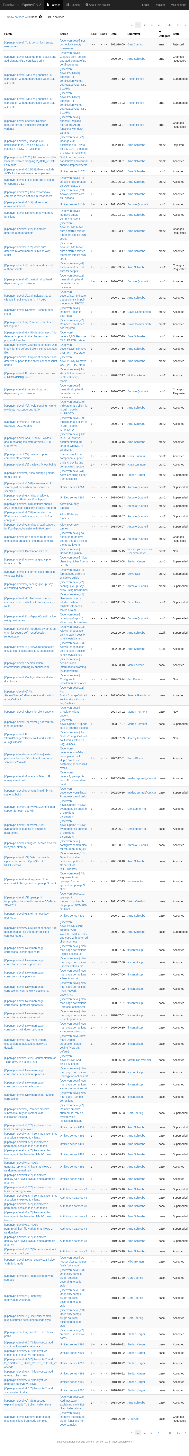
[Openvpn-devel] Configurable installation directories (73, 679)
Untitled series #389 (72, 1381)
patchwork (62, 1441)
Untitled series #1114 (73, 204)
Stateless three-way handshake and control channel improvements (74, 161)
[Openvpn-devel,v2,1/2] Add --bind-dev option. (72, 1059)
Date (114, 33)
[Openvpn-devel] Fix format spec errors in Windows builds (72, 573)
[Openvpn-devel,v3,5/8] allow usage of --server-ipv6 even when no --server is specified (28, 487)
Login (145, 4)
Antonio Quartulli (137, 204)
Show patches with (18, 17)
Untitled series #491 (72, 1127)
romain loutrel (135, 881)
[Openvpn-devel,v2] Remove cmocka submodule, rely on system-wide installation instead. (26, 1113)
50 (178, 25)
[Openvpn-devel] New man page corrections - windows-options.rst (73, 1027)
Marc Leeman (135, 665)
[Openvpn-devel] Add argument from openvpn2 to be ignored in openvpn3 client (73, 881)
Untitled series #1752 (73, 171)
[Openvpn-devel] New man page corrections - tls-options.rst (73, 974)
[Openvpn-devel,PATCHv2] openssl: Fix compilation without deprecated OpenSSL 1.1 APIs (29, 102)
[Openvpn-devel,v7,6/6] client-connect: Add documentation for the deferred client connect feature (30, 931)
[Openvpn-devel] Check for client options (29, 711)
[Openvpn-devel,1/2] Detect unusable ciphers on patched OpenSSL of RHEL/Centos (27, 861)
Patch (8, 33)
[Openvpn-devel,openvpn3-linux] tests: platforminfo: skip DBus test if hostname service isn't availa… (28, 758)
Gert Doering (135, 44)
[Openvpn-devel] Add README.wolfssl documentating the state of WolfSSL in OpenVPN (27, 441)
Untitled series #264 (72, 487)
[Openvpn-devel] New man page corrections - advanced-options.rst (73, 1084)
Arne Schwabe (136, 58)
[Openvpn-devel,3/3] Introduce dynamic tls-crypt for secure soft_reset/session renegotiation (30, 632)
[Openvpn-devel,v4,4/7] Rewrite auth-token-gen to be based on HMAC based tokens (28, 1154)
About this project (98, 4)
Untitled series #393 (72, 1373)
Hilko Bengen (135, 1261)
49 (170, 25)
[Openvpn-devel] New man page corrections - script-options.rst (73, 949)
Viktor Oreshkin (136, 901)
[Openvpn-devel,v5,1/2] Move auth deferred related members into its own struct (73, 231)
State (176, 33)
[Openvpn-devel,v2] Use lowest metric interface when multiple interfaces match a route (29, 602)
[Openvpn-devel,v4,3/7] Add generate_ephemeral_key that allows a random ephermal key (27, 1166)
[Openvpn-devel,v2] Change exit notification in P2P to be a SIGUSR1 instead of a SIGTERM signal (26, 144)
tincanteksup (135, 949)
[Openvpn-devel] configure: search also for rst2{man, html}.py (73, 845)
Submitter (133, 33)
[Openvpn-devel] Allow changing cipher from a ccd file (74, 561)
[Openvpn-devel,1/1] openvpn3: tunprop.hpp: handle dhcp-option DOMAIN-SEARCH (30, 901)
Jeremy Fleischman (139, 695)
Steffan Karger (136, 474)
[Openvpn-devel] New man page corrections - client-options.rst (73, 1015)
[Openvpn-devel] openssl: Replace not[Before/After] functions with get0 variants (26, 124)
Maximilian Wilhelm (139, 1059)
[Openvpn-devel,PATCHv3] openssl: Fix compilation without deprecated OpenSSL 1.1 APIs (29, 78)
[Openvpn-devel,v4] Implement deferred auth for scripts (72, 267)
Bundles (73, 4)
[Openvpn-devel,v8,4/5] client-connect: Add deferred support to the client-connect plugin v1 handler (30, 336)
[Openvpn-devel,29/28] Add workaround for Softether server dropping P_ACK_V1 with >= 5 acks (30, 161)
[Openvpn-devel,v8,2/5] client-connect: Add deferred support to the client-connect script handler (30, 361)
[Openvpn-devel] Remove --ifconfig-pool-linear (71, 311)
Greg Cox (133, 1418)
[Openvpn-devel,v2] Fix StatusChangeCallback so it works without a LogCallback (29, 695)
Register (160, 4)
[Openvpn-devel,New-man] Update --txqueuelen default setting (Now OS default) (26, 1043)
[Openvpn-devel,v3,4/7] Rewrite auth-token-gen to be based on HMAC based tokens (28, 1216)
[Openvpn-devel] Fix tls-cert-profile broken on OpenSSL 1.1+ (73, 181)
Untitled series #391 (72, 1352)
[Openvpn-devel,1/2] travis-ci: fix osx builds (30, 464)
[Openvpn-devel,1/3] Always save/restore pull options (72, 194)
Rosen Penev (135, 78)
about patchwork (122, 1441)
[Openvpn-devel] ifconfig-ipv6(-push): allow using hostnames (74, 618)
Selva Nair (133, 573)
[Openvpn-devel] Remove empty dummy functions (70, 214)
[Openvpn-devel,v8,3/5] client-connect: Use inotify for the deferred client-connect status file (30, 348)
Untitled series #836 (72, 915)
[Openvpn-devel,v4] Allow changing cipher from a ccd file (73, 474)
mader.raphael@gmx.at (141, 778)
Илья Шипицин (136, 456)
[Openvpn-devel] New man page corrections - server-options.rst (73, 962)
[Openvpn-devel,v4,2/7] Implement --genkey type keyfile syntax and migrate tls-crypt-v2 (30, 1178)
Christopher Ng (136, 808)
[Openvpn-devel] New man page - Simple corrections (73, 1096)
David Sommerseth (139, 311)
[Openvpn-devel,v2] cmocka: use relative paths (72, 1334)
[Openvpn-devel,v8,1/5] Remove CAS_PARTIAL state (73, 336)
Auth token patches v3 (73, 1189)
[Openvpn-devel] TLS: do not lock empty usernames (73, 44)
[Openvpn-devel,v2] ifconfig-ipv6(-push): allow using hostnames (74, 586)
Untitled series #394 (72, 1344)
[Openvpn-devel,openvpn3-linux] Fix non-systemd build (73, 792)
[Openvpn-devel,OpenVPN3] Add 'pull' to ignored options (74, 723)
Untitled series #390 (72, 1390)
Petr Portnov (135, 679)
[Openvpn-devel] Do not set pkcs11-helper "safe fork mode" (73, 1261)
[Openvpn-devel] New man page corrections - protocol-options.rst (73, 1003)
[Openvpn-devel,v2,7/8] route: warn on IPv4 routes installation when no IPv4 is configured (28, 516)
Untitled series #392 (72, 1363)
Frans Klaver (135, 758)
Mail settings (178, 4)
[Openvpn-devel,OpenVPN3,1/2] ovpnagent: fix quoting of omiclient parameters (73, 808)
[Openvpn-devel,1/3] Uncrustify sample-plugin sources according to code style (72, 1277)
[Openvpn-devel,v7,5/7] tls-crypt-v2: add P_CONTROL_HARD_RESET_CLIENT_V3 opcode (30, 1363)
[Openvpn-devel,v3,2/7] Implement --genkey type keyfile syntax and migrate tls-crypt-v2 (30, 1240)
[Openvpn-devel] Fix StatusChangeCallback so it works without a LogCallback (29, 738)
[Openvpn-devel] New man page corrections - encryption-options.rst (74, 1072)
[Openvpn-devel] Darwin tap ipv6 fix (26, 551)
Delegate (164, 35)
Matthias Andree (137, 375)
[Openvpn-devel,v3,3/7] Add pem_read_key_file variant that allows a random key (28, 1228)
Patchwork (11, 5)
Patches (53, 4)
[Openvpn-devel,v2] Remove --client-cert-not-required (73, 324)
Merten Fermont (137, 711)
